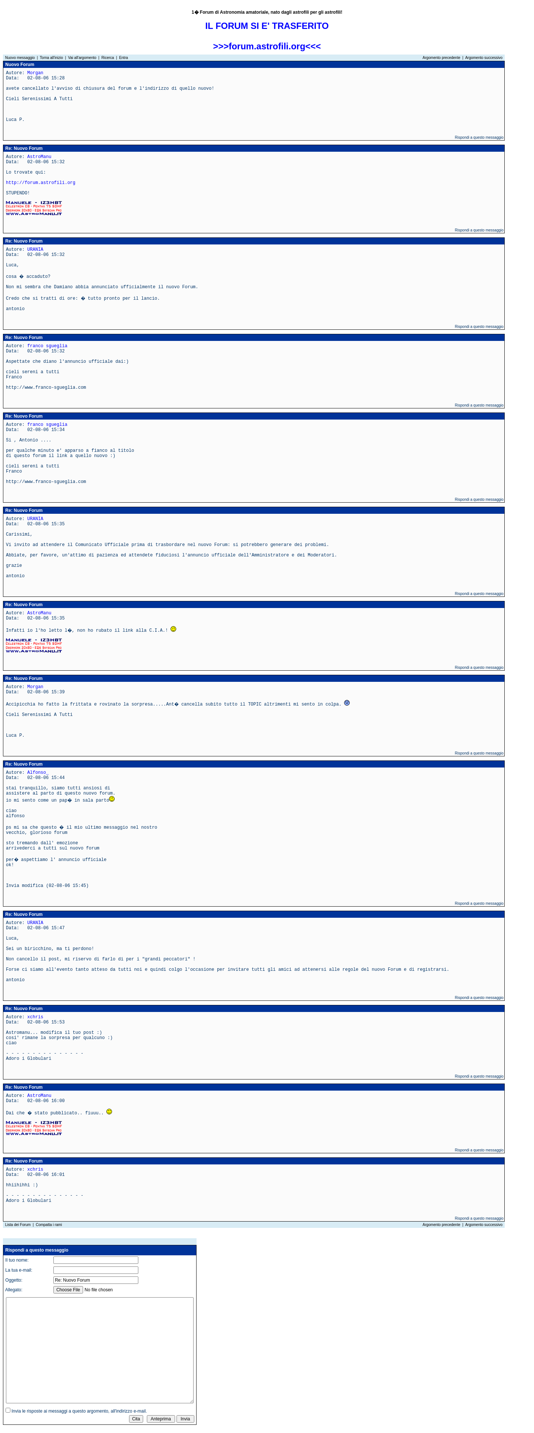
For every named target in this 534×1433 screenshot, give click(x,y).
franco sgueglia (47, 346)
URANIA (35, 249)
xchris (35, 1017)
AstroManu (39, 157)
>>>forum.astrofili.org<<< (267, 46)
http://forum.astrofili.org (40, 182)
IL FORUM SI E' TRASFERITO (267, 26)
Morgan (35, 73)
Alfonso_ (38, 772)
